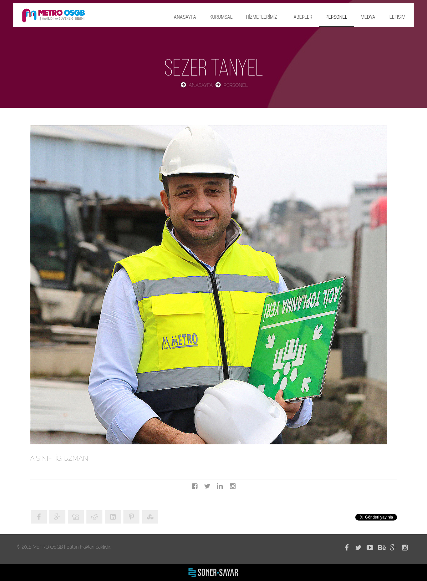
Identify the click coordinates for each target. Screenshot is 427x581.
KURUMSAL (221, 17)
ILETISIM (397, 17)
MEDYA (368, 17)
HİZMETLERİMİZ (261, 17)
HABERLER (301, 17)
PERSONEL (336, 17)
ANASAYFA (185, 17)
